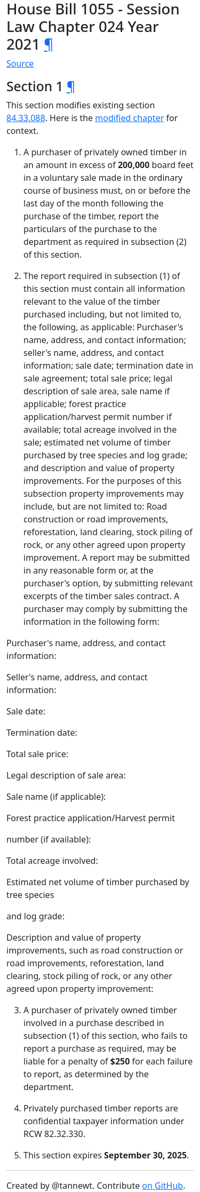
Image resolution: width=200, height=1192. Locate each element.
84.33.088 (25, 118)
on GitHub (162, 1185)
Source (20, 63)
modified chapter (129, 118)
